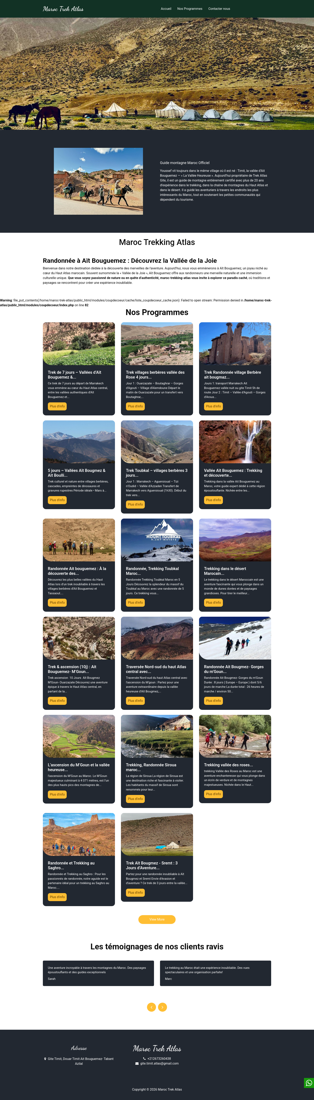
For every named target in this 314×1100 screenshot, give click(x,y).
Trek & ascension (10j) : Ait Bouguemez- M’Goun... (72, 669)
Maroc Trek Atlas (157, 1048)
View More (156, 919)
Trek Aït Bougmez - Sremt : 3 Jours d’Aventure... (152, 865)
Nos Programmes (189, 9)
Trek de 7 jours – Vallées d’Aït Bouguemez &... (74, 375)
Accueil (166, 9)
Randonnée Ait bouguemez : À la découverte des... (77, 571)
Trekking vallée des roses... (228, 765)
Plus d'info (57, 406)
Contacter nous (219, 9)
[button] (23, 74)
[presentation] (151, 1007)
